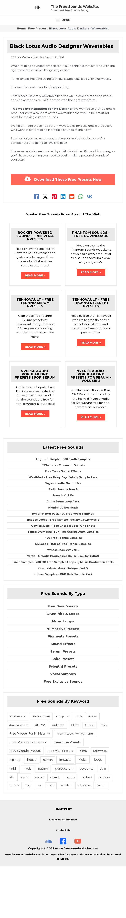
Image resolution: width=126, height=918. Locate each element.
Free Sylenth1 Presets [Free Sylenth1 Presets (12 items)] (25, 802)
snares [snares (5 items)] (39, 829)
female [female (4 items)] (89, 777)
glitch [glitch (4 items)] (83, 802)
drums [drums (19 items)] (40, 777)
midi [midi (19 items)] (13, 821)
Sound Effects (63, 696)
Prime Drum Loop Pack (63, 553)
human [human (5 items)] (48, 811)
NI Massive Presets (63, 681)
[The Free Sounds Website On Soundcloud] (48, 893)
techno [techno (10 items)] (87, 829)
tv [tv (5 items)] (39, 837)
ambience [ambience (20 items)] (17, 768)
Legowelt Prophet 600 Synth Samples (63, 511)
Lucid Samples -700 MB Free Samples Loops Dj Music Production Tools (63, 614)
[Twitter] (45, 247)
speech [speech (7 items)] (55, 829)
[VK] (89, 247)
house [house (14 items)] (31, 812)
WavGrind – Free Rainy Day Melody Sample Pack (63, 529)
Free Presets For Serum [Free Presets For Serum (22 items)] (28, 794)
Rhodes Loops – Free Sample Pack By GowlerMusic (63, 571)
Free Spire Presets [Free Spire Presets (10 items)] (67, 794)
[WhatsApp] (80, 247)
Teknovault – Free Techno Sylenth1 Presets (91, 354)
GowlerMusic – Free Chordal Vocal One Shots (63, 578)
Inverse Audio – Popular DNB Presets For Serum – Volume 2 (90, 427)
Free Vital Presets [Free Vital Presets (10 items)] (60, 802)
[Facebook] (36, 247)
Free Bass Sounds (63, 658)
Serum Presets (63, 703)
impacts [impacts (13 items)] (65, 812)
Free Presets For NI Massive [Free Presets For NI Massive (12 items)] (30, 785)
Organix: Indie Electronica (63, 535)
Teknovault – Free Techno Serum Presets (35, 354)
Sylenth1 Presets (63, 718)
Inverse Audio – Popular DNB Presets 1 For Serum (35, 425)
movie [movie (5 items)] (27, 820)
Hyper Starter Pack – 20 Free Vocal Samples (63, 565)
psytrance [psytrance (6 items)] (87, 820)
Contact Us (63, 882)
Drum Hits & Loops (63, 666)
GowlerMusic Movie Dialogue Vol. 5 (63, 620)
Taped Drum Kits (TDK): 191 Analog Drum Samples (63, 584)
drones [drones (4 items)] (92, 768)
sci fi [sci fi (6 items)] (103, 820)
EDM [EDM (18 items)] (74, 777)
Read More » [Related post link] (35, 326)
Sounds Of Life (63, 547)
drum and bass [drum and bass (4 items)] (18, 777)
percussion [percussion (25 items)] (64, 821)
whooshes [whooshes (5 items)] (84, 837)
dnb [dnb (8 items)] (79, 768)
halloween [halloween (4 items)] (100, 802)
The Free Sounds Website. (91, 31)
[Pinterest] (54, 247)
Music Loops (63, 673)
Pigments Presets (63, 688)
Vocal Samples (63, 726)
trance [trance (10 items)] (14, 837)
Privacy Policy (63, 861)
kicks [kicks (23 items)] (82, 812)
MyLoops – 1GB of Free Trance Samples (63, 596)
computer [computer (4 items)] (62, 768)
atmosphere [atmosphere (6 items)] (41, 768)
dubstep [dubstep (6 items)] (58, 777)
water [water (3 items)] (50, 837)
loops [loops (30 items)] (98, 812)
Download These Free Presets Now (63, 230)
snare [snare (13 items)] (24, 829)
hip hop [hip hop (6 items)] (14, 811)
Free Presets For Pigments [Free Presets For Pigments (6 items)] (75, 785)
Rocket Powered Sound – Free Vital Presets (35, 286)
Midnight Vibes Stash (63, 559)
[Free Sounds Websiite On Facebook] (63, 893)
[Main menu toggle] (63, 70)
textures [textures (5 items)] (104, 829)
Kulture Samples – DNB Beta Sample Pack (63, 626)
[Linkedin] (63, 247)
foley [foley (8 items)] (104, 777)
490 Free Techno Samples (63, 590)
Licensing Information (63, 871)
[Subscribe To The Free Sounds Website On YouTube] (78, 893)
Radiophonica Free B (63, 541)
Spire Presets (63, 711)
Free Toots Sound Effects (63, 523)
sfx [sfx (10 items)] (11, 829)
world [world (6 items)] (101, 837)
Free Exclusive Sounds (63, 734)
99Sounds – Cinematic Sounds (63, 517)
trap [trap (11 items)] (29, 837)
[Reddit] (71, 247)
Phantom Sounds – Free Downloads (91, 284)
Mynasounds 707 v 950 (63, 602)
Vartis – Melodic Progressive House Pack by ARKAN (63, 608)
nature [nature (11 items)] (43, 820)
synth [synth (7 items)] (71, 829)
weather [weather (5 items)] (66, 837)
